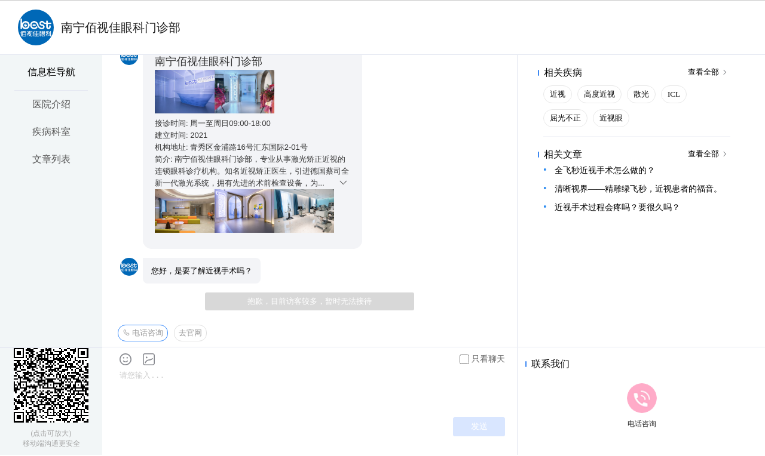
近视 (557, 94)
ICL (674, 94)
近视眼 (611, 117)
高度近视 (599, 94)
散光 (641, 94)
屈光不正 (565, 117)
